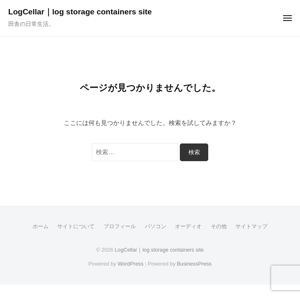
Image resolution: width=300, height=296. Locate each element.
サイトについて (76, 226)
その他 (219, 226)
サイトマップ (251, 226)
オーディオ (188, 226)
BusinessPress (194, 264)
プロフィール (120, 226)
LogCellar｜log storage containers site (80, 11)
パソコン (155, 226)
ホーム (41, 226)
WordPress (131, 264)
